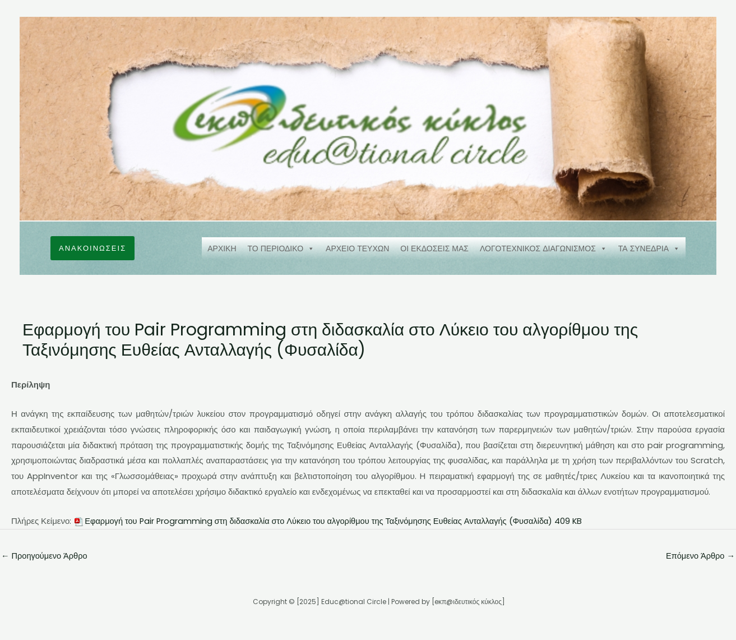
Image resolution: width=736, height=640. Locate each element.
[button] (92, 248)
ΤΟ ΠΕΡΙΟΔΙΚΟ (281, 248)
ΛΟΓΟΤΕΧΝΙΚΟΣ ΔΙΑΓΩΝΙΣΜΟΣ (543, 248)
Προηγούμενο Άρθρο (45, 556)
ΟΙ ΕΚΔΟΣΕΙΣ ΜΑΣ (434, 248)
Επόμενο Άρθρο (699, 556)
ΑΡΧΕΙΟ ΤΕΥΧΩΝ (357, 248)
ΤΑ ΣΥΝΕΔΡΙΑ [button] (649, 248)
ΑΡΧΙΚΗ (221, 248)
